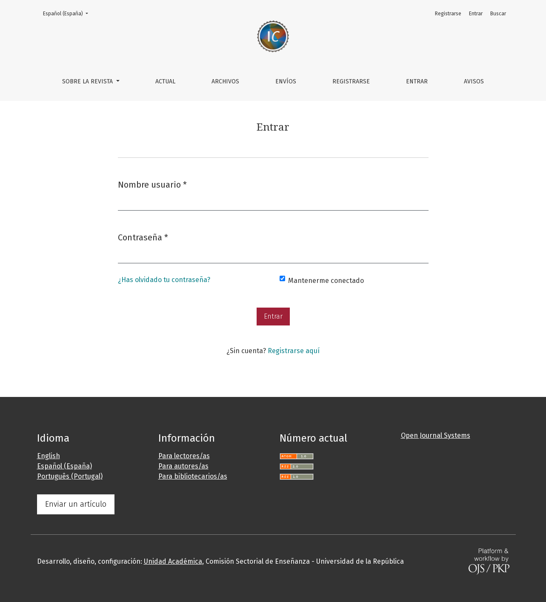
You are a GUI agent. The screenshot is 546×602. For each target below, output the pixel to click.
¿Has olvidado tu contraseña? (164, 280)
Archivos (225, 81)
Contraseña (143, 237)
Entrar (417, 81)
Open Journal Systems (435, 435)
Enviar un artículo (75, 504)
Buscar (498, 14)
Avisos (474, 81)
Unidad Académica (173, 561)
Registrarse (351, 81)
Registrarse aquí (294, 351)
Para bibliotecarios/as (192, 476)
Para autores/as (183, 466)
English (48, 456)
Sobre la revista (88, 81)
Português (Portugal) (70, 476)
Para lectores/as (184, 456)
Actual (165, 81)
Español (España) (68, 13)
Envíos (285, 81)
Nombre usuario (152, 184)
